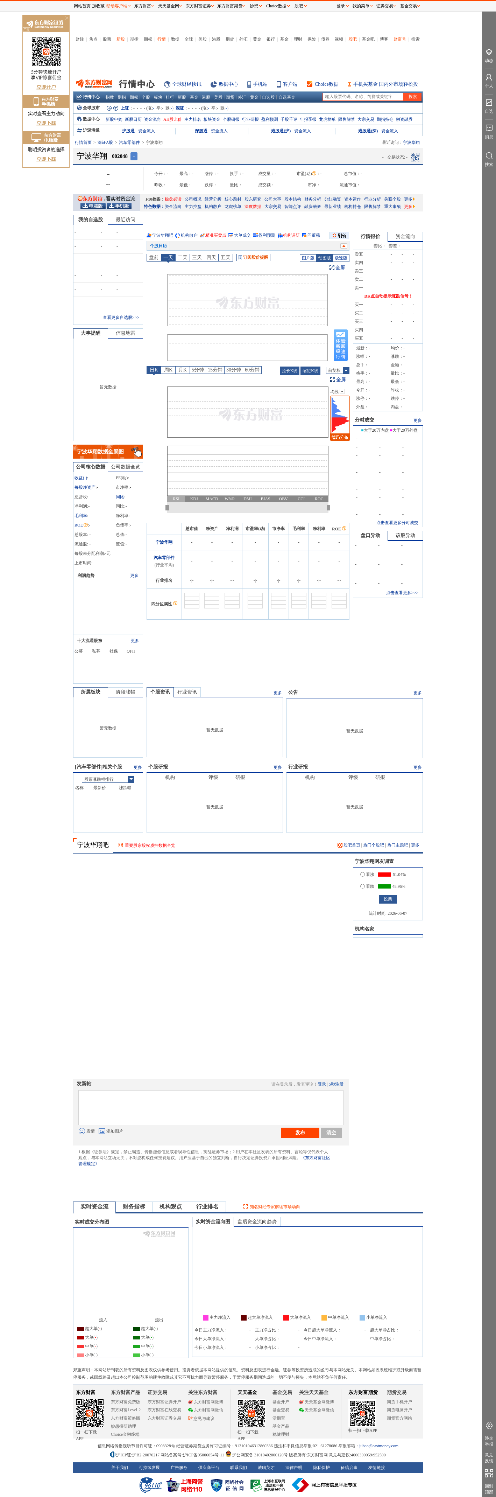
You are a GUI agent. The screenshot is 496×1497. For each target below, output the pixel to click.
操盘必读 (173, 199)
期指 (134, 39)
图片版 (308, 258)
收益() (81, 477)
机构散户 (213, 206)
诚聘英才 (266, 1467)
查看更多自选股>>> (121, 317)
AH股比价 (172, 119)
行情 (161, 39)
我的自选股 (90, 219)
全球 (189, 39)
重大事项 (392, 206)
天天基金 (247, 1392)
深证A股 (105, 142)
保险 (311, 39)
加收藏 (98, 6)
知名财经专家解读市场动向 (275, 1206)
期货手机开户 (399, 1401)
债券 (325, 39)
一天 (168, 257)
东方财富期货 (363, 1392)
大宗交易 (365, 119)
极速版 (341, 258)
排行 (170, 97)
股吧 (352, 39)
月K (182, 369)
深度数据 (253, 206)
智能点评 (292, 206)
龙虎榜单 (327, 119)
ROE (81, 525)
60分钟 (252, 369)
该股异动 (405, 535)
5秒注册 (336, 1084)
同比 (120, 496)
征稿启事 (349, 1467)
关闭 (66, 18)
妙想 (254, 6)
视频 (339, 39)
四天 (211, 257)
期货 (230, 39)
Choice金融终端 (125, 1434)
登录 (322, 1084)
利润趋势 (86, 575)
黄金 (257, 39)
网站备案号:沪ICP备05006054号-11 (193, 1455)
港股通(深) (368, 130)
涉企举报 (489, 1441)
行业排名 (207, 1207)
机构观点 (171, 1207)
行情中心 (88, 97)
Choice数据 (327, 84)
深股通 (201, 130)
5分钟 (198, 369)
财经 (80, 39)
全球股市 (88, 107)
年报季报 (308, 119)
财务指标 (134, 1207)
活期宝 (278, 1418)
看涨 (367, 874)
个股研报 (231, 119)
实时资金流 (94, 1207)
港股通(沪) (281, 130)
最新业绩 (332, 206)
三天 (197, 257)
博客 (384, 39)
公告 (293, 692)
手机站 (260, 84)
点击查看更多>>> (402, 592)
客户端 (290, 84)
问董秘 (313, 235)
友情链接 (376, 1467)
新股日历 (133, 119)
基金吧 (368, 39)
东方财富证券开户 (164, 1401)
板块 (158, 97)
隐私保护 (321, 1467)
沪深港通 (88, 130)
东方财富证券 (198, 6)
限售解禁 (346, 119)
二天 (182, 257)
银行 (271, 39)
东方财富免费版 (125, 1401)
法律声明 (293, 1467)
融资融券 (404, 119)
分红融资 (332, 199)
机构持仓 (352, 206)
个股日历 (158, 245)
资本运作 (352, 199)
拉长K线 (290, 370)
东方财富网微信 (205, 1410)
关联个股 (392, 199)
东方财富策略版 (125, 1418)
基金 (284, 39)
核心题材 (233, 199)
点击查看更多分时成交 (397, 522)
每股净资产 (85, 487)
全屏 (340, 267)
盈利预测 (269, 119)
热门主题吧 (397, 845)
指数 (110, 97)
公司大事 (272, 199)
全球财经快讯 (186, 84)
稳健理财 (280, 1434)
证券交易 (384, 6)
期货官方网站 (399, 1418)
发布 (300, 1132)
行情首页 (83, 142)
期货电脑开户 (399, 1409)
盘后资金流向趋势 (257, 1221)
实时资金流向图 (213, 1221)
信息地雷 (125, 333)
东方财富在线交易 (164, 1409)
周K (168, 369)
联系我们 (238, 1467)
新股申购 (114, 119)
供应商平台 (208, 1467)
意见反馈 (489, 1458)
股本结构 (292, 199)
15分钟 (215, 369)
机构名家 (364, 929)
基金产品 (280, 1426)
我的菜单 (361, 6)
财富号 (400, 39)
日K (154, 369)
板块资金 (212, 119)
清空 (331, 1132)
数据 (175, 39)
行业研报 (250, 119)
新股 (120, 39)
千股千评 (289, 119)
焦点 (93, 39)
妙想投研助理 (123, 1426)
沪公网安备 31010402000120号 (256, 1455)
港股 (216, 39)
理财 (298, 39)
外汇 (243, 39)
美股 (202, 39)
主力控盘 (193, 206)
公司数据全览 (125, 466)
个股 (146, 97)
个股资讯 (160, 692)
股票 (107, 39)
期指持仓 (385, 119)
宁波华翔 (164, 542)
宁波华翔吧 (162, 235)
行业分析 (372, 199)
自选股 (268, 97)
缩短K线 (310, 370)
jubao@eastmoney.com (378, 1445)
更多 (409, 199)
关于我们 (119, 1467)
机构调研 (291, 235)
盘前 (154, 257)
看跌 (367, 886)
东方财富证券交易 (164, 1418)
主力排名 (192, 119)
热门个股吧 (373, 845)
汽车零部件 (129, 142)
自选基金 (286, 97)
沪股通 (128, 130)
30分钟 (233, 369)
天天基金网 (168, 6)
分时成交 (364, 420)
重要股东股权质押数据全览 (150, 845)
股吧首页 (349, 845)
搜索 (415, 39)
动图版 (324, 258)
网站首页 (82, 6)
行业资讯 (187, 692)
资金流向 (152, 119)
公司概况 (193, 199)
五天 (226, 257)
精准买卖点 (215, 235)
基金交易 (280, 1409)
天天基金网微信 (316, 1410)
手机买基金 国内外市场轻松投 (385, 84)
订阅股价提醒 (253, 257)
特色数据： (154, 206)
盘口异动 (370, 535)
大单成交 (242, 235)
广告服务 (179, 1467)
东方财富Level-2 (126, 1409)
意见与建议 (201, 1418)
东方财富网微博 (205, 1402)
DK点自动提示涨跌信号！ (388, 296)
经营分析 (213, 199)
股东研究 (253, 199)
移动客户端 (116, 6)
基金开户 (280, 1401)
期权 (148, 39)
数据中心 (228, 84)
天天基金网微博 (316, 1402)
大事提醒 (90, 333)
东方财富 (85, 1392)
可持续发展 (149, 1467)
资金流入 (146, 130)
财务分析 (312, 199)
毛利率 (81, 515)
